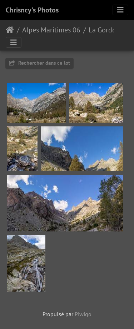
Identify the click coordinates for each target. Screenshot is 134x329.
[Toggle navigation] (120, 10)
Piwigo (83, 314)
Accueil (10, 30)
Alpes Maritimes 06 (51, 30)
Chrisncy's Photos (32, 10)
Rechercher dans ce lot (39, 62)
